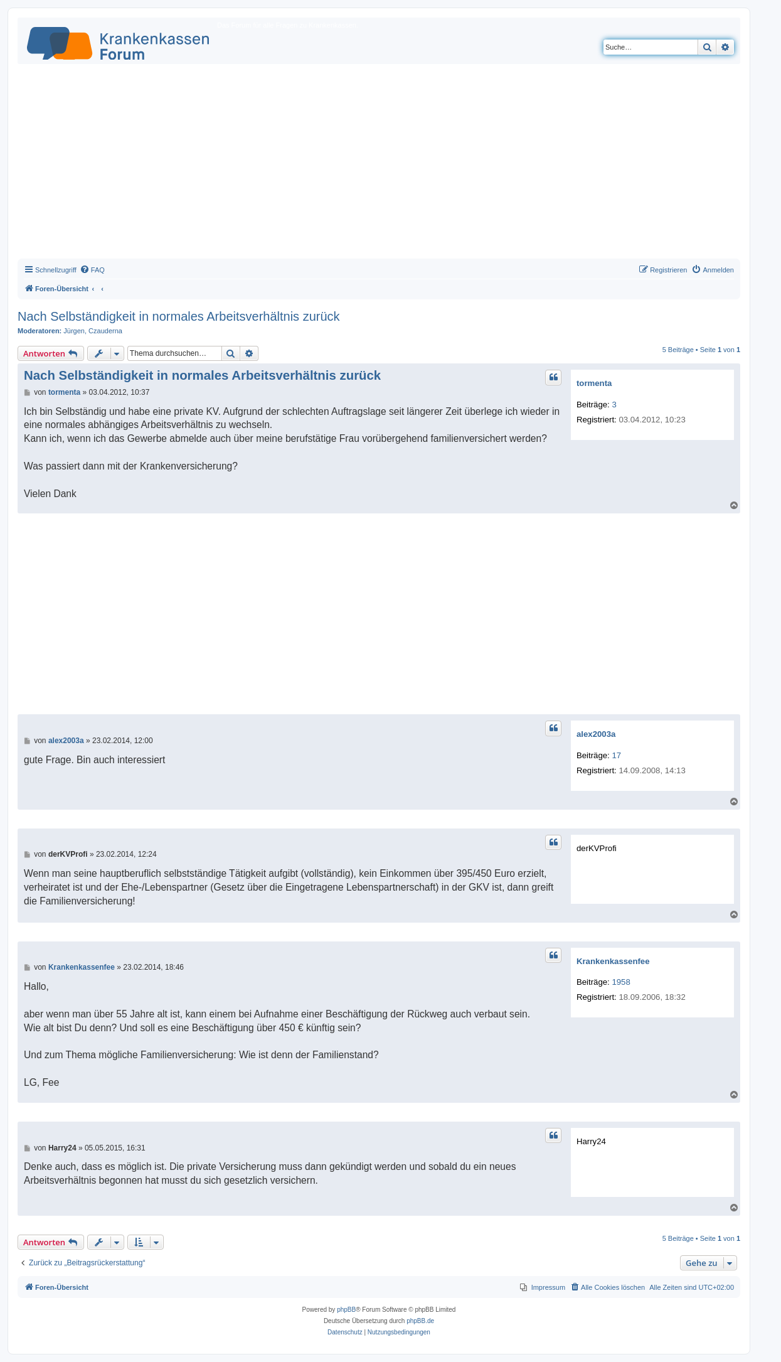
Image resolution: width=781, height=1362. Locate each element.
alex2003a (595, 734)
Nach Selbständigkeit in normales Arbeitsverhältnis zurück (179, 316)
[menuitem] (92, 269)
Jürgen (74, 331)
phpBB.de (420, 1320)
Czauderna (105, 331)
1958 (621, 982)
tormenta (594, 383)
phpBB (346, 1309)
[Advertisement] (379, 164)
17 (616, 755)
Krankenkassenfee (613, 961)
